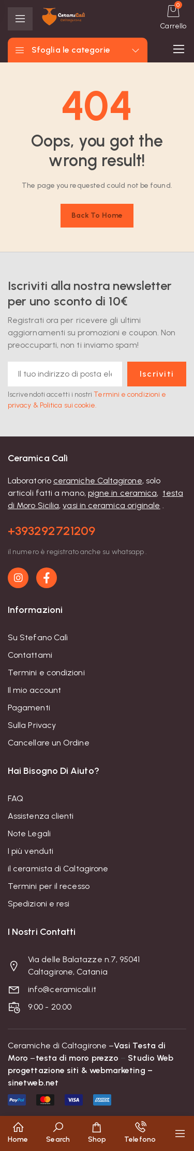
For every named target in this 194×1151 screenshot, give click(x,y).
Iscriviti (154, 374)
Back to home (97, 215)
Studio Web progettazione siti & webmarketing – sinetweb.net (90, 1070)
